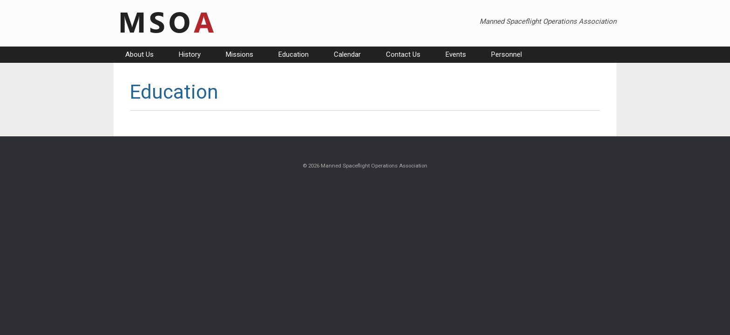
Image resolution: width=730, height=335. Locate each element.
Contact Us (403, 54)
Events (456, 54)
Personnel (506, 54)
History (190, 54)
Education (293, 54)
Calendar (347, 54)
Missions (239, 54)
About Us (139, 54)
